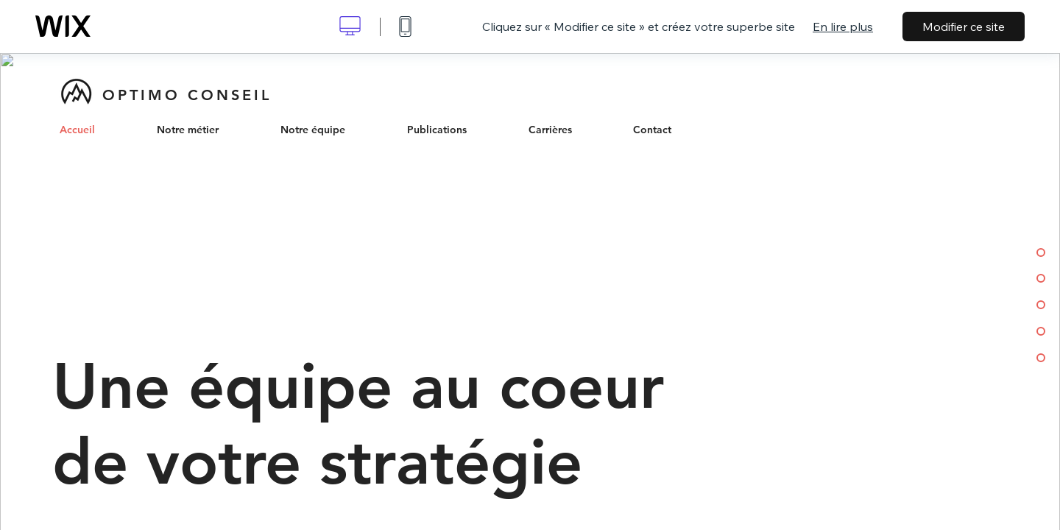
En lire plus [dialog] (843, 26)
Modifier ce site (963, 26)
